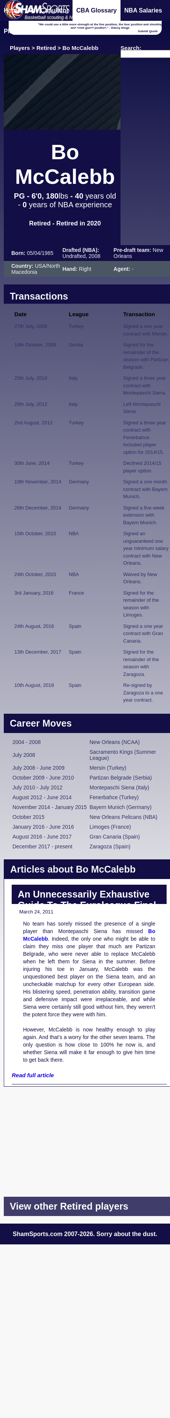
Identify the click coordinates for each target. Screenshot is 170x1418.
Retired (46, 48)
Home (12, 10)
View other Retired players (69, 1206)
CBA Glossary (96, 10)
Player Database (27, 31)
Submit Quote (148, 31)
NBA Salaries (143, 10)
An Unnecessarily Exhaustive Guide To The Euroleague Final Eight (87, 905)
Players (20, 48)
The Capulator (48, 10)
